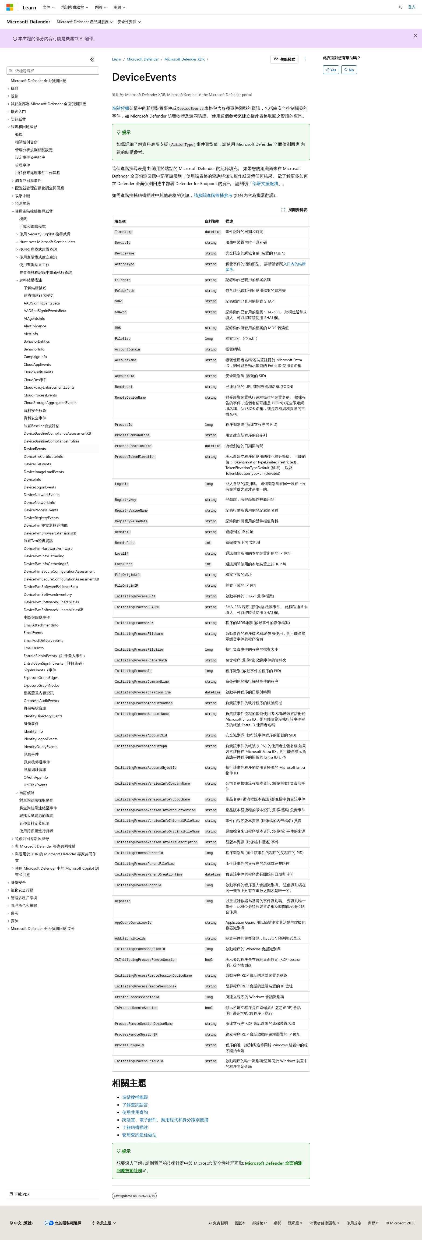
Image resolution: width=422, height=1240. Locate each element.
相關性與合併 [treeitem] (26, 141)
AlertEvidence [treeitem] (35, 325)
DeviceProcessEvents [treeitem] (41, 509)
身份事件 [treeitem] (31, 723)
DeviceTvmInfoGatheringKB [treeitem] (46, 563)
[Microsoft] (9, 7)
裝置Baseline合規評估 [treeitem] (41, 425)
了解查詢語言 (135, 1104)
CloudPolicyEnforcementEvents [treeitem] (49, 387)
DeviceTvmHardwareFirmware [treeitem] (48, 548)
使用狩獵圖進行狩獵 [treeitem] (36, 830)
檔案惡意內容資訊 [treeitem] (39, 692)
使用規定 (353, 1222)
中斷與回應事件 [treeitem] (37, 617)
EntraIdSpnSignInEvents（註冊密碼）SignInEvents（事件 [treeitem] (55, 666)
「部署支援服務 (263, 183)
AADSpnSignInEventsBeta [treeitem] (45, 310)
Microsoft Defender (143, 59)
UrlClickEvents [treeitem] (35, 784)
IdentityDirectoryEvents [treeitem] (43, 715)
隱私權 (293, 1222)
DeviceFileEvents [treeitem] (37, 463)
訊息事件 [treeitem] (31, 754)
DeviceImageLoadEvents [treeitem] (44, 471)
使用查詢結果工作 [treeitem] (34, 264)
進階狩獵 (120, 108)
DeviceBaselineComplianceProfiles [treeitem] (51, 441)
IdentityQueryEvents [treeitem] (40, 746)
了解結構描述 (135, 1127)
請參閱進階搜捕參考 (213, 195)
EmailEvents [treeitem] (33, 632)
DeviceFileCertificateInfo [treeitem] (43, 456)
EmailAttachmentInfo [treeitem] (41, 625)
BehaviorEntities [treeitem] (37, 341)
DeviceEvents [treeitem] (35, 448)
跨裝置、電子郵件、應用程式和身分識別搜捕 (165, 1119)
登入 (412, 6)
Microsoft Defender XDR (184, 59)
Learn (116, 59)
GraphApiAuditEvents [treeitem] (41, 700)
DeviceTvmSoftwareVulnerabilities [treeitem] (51, 601)
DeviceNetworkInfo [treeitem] (39, 502)
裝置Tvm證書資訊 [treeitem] (38, 540)
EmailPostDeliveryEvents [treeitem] (43, 640)
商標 (371, 1222)
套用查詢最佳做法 (139, 1135)
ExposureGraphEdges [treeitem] (41, 677)
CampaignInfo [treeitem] (35, 356)
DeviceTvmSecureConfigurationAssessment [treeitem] (59, 571)
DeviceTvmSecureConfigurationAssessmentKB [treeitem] (61, 579)
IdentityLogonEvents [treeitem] (41, 738)
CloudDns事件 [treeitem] (35, 379)
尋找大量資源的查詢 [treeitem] (36, 815)
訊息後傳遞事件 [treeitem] (37, 761)
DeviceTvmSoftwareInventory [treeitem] (48, 594)
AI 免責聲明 (218, 1222)
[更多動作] (305, 59)
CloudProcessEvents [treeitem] (40, 395)
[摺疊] (92, 59)
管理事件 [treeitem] (22, 165)
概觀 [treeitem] (19, 134)
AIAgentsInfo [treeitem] (34, 318)
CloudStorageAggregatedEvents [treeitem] (50, 402)
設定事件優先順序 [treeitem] (30, 157)
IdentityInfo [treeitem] (33, 731)
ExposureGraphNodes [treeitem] (41, 685)
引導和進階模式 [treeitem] (32, 226)
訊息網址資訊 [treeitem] (35, 769)
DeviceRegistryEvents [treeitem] (41, 517)
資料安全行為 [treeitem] (35, 410)
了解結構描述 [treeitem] (35, 287)
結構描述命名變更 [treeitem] (39, 295)
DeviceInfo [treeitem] (32, 479)
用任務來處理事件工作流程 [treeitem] (37, 172)
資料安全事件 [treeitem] (35, 417)
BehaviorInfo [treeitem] (34, 349)
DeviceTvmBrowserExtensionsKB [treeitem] (50, 533)
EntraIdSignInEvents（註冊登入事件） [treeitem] (55, 655)
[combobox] (52, 70)
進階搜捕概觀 (135, 1097)
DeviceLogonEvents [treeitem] (40, 487)
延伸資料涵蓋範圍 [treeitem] (34, 823)
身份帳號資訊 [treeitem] (35, 708)
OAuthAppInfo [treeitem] (36, 777)
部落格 (257, 1222)
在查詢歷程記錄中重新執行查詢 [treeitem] (45, 272)
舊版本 (240, 1222)
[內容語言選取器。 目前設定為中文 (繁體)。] (21, 1223)
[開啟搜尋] (400, 7)
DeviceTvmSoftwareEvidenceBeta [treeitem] (51, 586)
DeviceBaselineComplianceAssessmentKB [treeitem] (57, 433)
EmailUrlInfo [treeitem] (34, 647)
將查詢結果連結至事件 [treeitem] (38, 807)
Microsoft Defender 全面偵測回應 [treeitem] (38, 80)
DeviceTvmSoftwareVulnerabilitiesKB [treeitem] (53, 609)
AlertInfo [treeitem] (31, 333)
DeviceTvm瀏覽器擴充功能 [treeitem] (46, 525)
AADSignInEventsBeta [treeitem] (42, 303)
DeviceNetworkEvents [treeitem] (41, 494)
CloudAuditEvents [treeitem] (38, 371)
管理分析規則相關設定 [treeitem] (34, 149)
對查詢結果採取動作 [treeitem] (36, 800)
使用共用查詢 (135, 1112)
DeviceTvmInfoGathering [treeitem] (44, 555)
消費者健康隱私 (323, 1222)
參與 (278, 1222)
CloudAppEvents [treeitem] (37, 364)
